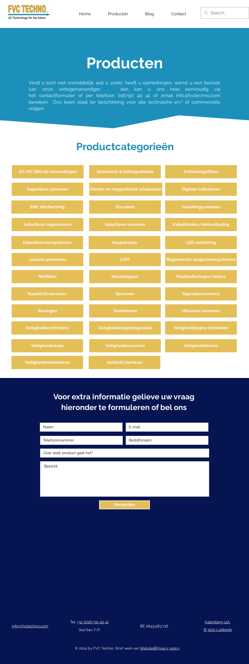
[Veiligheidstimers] (201, 346)
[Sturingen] (47, 311)
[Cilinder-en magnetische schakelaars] (126, 189)
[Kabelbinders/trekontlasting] (201, 224)
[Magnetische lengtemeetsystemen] (201, 259)
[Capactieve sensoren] (47, 189)
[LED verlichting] (201, 242)
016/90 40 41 (134, 95)
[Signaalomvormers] (201, 294)
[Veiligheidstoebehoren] (47, 362)
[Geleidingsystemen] (201, 207)
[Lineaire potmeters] (47, 259)
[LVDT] (125, 259)
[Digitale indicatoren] (201, 189)
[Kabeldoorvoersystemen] (47, 242)
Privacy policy (168, 648)
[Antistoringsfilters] (201, 172)
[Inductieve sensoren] (125, 224)
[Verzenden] (124, 504)
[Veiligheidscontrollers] (47, 328)
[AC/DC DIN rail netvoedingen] (47, 172)
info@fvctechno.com (198, 95)
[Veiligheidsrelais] (47, 346)
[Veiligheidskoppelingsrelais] (125, 328)
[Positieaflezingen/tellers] (201, 277)
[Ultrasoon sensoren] (201, 311)
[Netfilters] (47, 277)
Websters (148, 648)
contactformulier (58, 95)
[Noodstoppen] (125, 277)
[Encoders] (125, 207)
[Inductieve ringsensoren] (47, 224)
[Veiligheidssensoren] (125, 346)
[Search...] (224, 12)
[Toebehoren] (125, 311)
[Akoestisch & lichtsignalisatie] (125, 172)
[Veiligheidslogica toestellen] (201, 328)
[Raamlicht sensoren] (47, 294)
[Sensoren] (125, 294)
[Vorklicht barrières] (124, 362)
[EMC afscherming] (47, 207)
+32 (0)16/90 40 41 (92, 622)
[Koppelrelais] (124, 242)
